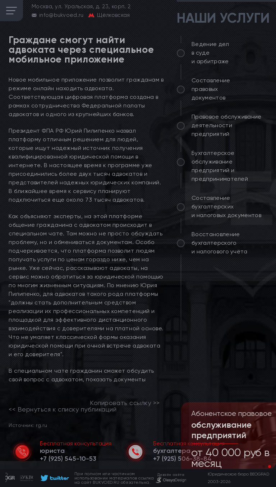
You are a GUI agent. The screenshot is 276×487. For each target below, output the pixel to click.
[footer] (53, 478)
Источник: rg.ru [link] (28, 425)
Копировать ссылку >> (125, 403)
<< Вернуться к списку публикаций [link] (62, 409)
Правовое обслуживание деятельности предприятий (227, 125)
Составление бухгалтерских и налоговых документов (226, 206)
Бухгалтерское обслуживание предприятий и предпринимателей (220, 166)
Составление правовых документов (211, 89)
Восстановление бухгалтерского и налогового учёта (220, 243)
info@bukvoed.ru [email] (61, 15)
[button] (263, 466)
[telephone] (68, 459)
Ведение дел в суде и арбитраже (210, 53)
